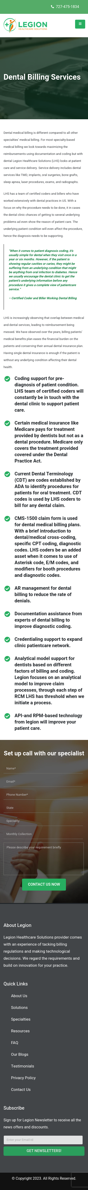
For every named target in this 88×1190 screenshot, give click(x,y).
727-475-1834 (65, 7)
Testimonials (22, 1066)
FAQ (14, 1043)
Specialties (21, 1019)
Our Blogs (19, 1054)
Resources (20, 1031)
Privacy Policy (23, 1078)
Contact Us (21, 1090)
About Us (19, 996)
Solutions (19, 1008)
